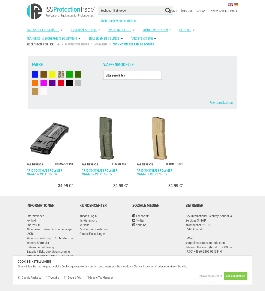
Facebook (140, 216)
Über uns (187, 11)
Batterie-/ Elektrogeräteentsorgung (48, 252)
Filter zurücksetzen (221, 103)
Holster (185, 30)
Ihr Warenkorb (88, 221)
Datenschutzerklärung (40, 247)
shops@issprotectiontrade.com (205, 243)
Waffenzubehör (119, 30)
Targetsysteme (142, 39)
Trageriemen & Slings (104, 39)
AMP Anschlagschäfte (43, 30)
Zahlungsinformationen (93, 229)
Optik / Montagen (155, 30)
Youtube (139, 225)
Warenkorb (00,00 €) (224, 11)
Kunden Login (88, 216)
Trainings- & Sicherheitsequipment (52, 39)
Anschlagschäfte (84, 30)
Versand (84, 225)
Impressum (33, 225)
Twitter (138, 221)
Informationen (35, 216)
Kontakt (201, 11)
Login (173, 11)
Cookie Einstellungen (92, 234)
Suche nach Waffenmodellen (118, 21)
